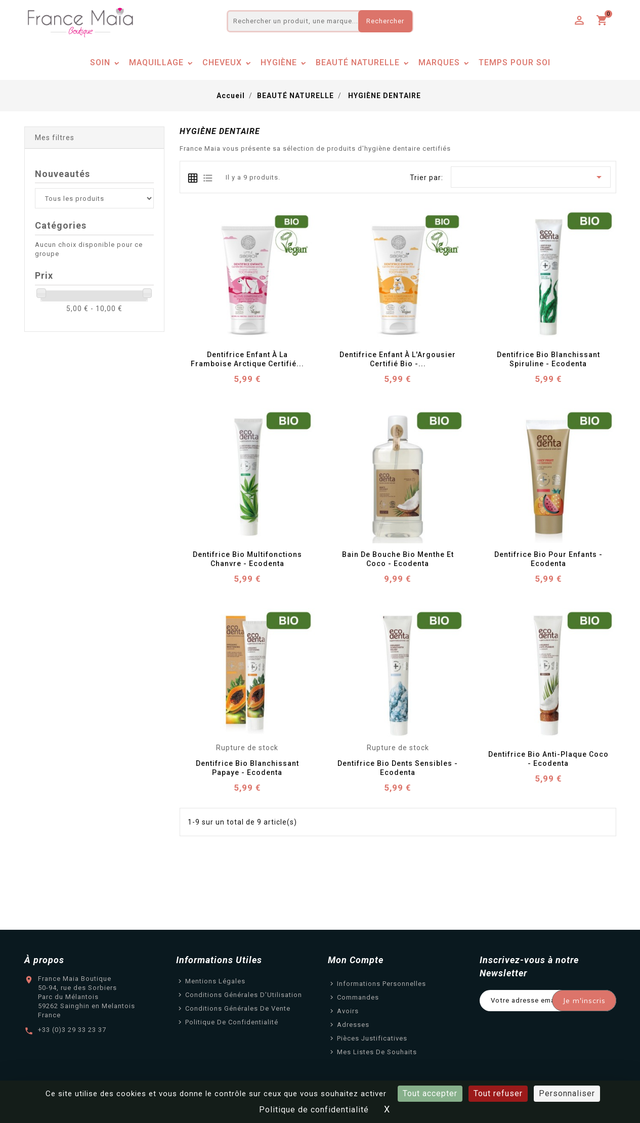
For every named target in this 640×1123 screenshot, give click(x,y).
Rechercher (385, 21)
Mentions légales (215, 981)
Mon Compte (355, 960)
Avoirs (348, 1011)
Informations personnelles (381, 983)
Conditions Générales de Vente (237, 1008)
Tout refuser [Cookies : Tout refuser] (498, 1093)
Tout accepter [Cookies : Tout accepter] (430, 1093)
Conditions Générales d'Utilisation (243, 995)
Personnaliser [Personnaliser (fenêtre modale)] (567, 1093)
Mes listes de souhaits (377, 1052)
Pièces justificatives (372, 1038)
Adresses (353, 1024)
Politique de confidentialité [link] (314, 1109)
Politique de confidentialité (231, 1022)
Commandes (358, 997)
